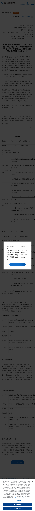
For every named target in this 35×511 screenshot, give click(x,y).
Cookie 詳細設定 (17, 500)
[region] (17, 495)
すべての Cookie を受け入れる (17, 508)
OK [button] (17, 264)
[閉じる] (32, 481)
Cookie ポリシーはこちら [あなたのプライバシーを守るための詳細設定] (20, 497)
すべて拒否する (17, 504)
